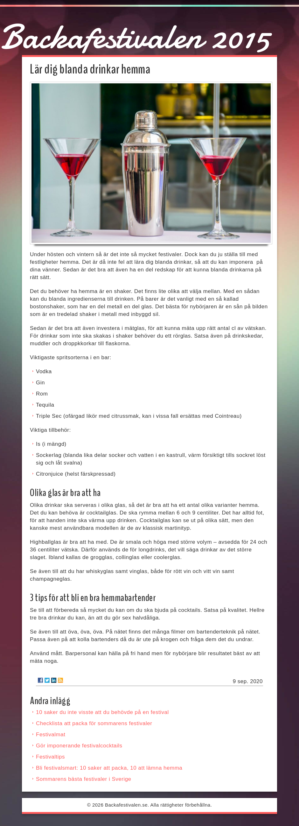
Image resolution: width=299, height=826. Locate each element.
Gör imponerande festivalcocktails (79, 746)
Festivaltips (50, 757)
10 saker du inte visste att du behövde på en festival (102, 712)
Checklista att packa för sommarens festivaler (94, 723)
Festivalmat (50, 735)
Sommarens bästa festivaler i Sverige (83, 779)
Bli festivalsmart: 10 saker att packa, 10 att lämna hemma (109, 768)
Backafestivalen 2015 (135, 37)
